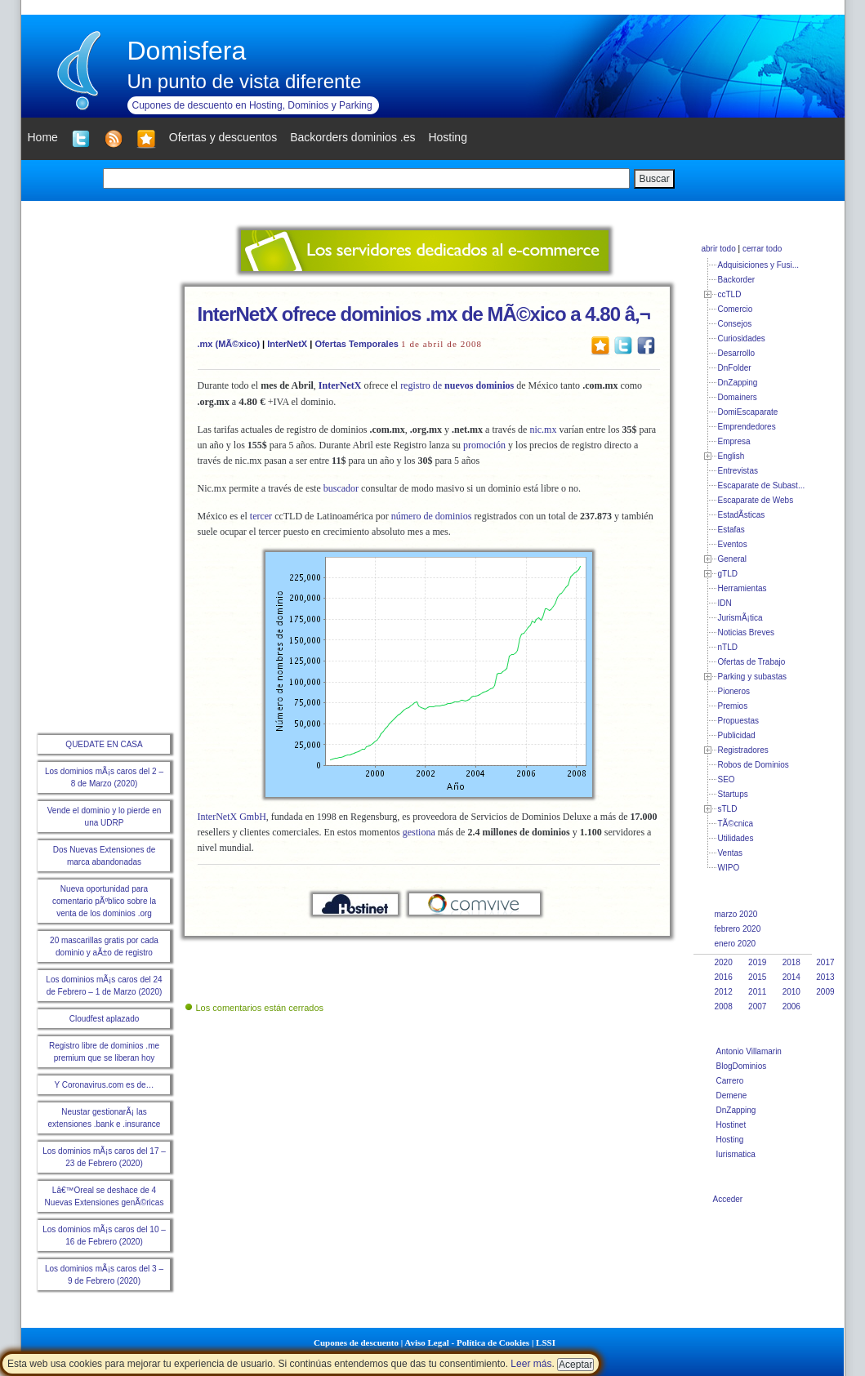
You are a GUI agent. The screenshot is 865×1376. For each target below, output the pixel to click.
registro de (457, 385)
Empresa (734, 441)
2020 (724, 962)
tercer (261, 516)
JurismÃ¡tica (740, 617)
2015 (757, 977)
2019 (757, 962)
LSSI (545, 1342)
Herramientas (742, 588)
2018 (791, 962)
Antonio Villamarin (749, 1051)
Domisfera (187, 50)
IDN (725, 603)
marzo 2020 (736, 914)
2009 (825, 991)
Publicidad (737, 735)
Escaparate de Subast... (761, 485)
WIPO (729, 867)
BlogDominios (741, 1066)
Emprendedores (747, 426)
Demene (731, 1095)
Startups (733, 794)
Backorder (737, 279)
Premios (733, 705)
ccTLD (730, 294)
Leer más (531, 1363)
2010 (791, 991)
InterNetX (287, 344)
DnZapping (738, 382)
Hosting (730, 1139)
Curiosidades (741, 338)
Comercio (735, 309)
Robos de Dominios (753, 764)
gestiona (419, 832)
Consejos (735, 323)
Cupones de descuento (356, 1342)
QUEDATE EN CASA (103, 744)
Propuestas (739, 720)
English (731, 456)
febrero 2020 (738, 928)
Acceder (728, 1199)
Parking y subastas (752, 676)
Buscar (654, 179)
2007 (757, 1006)
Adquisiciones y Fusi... (759, 265)
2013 (825, 977)
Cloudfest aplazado (104, 1018)
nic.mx (542, 429)
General (732, 558)
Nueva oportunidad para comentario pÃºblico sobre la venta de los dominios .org (104, 901)
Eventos (732, 544)
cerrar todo (762, 248)
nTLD (728, 647)
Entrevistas (738, 470)
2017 (825, 962)
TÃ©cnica (736, 823)
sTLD (728, 808)
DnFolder (734, 367)
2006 (791, 1006)
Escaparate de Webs (756, 500)
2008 (724, 1006)
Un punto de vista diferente (244, 81)
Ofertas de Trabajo (752, 661)
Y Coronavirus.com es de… (104, 1084)
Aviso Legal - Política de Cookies (466, 1342)
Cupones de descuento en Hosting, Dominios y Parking (252, 105)
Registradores (743, 750)
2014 (791, 977)
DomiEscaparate (748, 411)
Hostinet (731, 1124)
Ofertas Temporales (356, 344)
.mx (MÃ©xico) (229, 344)
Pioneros (734, 691)
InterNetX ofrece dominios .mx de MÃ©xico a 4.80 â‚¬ (424, 314)
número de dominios (431, 516)
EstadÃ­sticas (741, 514)
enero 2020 (735, 943)
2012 (724, 991)
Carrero (730, 1080)
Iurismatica (736, 1154)
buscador (341, 488)
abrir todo (719, 248)
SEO (726, 779)
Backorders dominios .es (352, 137)
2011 (757, 991)
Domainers (737, 397)
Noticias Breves (746, 632)
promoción (484, 445)
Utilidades (736, 838)
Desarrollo (737, 353)
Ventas (730, 852)
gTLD (728, 573)
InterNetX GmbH (232, 816)
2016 (724, 977)
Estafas (731, 529)
